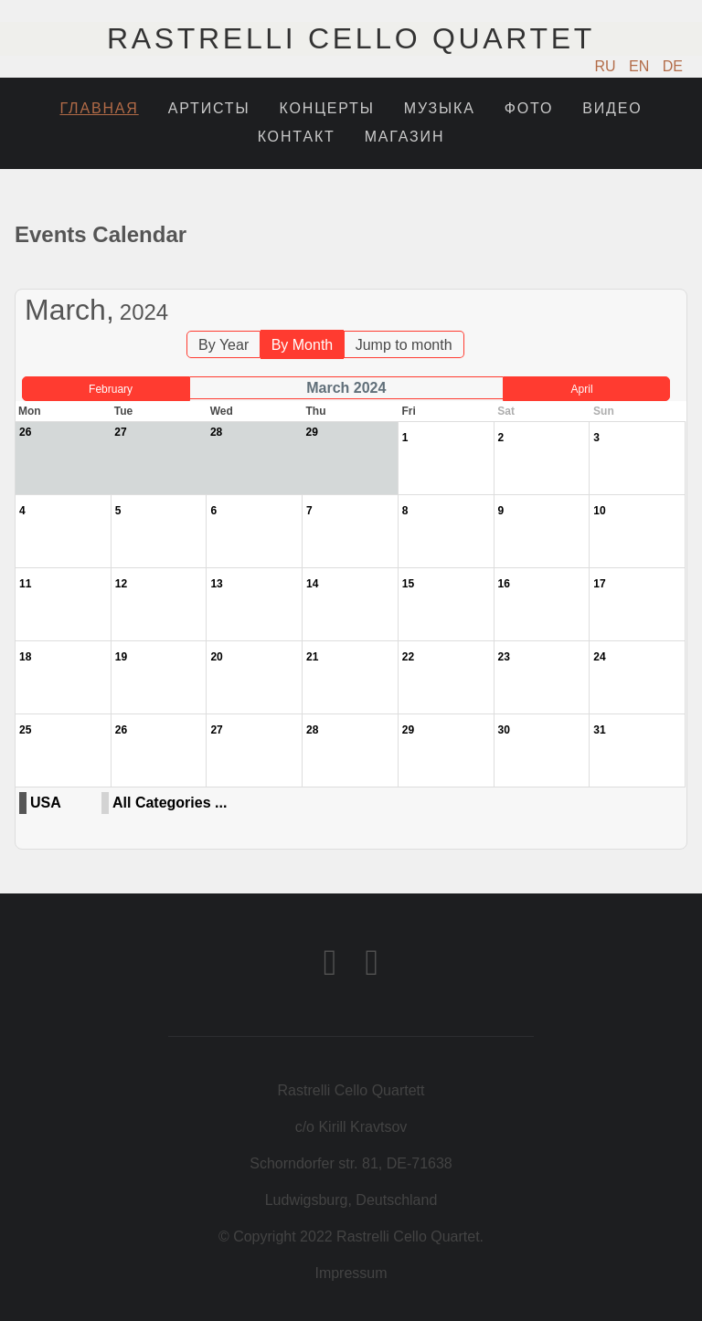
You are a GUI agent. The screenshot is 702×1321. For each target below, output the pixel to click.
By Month (302, 345)
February (111, 389)
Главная (98, 108)
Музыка (439, 108)
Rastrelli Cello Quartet (351, 38)
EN (641, 66)
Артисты (209, 108)
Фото (529, 108)
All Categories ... (169, 802)
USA (45, 802)
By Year (223, 345)
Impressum (350, 1273)
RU (608, 66)
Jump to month (404, 345)
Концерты (326, 108)
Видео (612, 108)
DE (673, 66)
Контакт (296, 136)
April (582, 389)
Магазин (405, 136)
